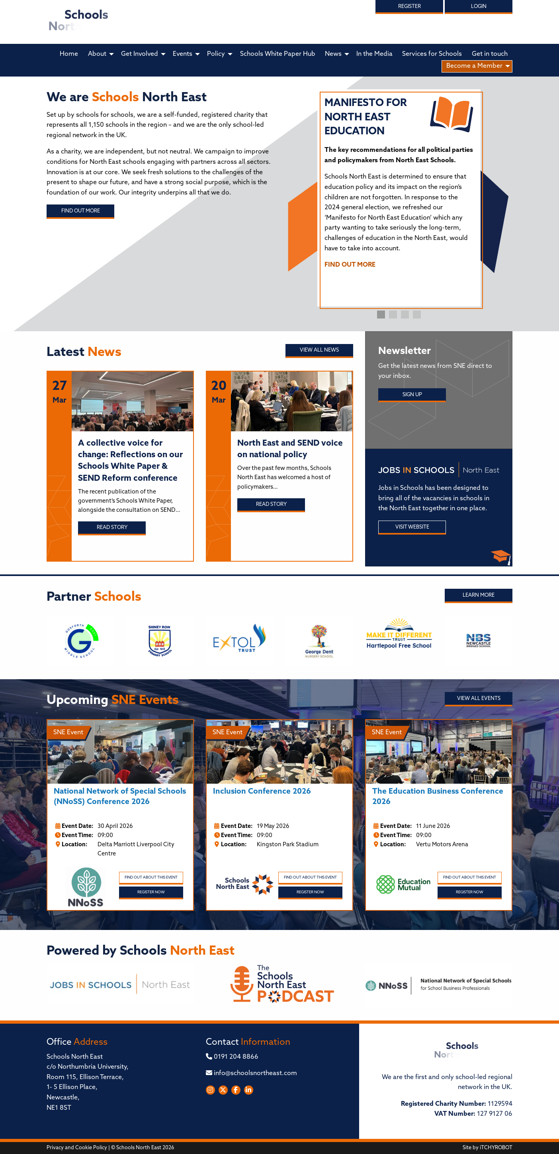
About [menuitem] (97, 54)
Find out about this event (151, 877)
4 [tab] (417, 314)
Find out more (80, 211)
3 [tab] (405, 314)
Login (479, 6)
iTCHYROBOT (496, 1147)
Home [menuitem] (69, 54)
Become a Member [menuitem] (474, 66)
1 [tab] (381, 314)
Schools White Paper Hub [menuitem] (277, 54)
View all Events (478, 698)
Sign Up (412, 394)
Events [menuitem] (182, 54)
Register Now (151, 892)
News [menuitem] (333, 54)
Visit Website (412, 527)
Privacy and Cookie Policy (77, 1147)
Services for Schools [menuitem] (432, 54)
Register (409, 6)
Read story (112, 527)
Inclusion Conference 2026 (262, 792)
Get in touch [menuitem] (490, 54)
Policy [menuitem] (216, 54)
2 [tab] (393, 314)
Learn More (478, 595)
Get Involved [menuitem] (139, 54)
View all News (319, 350)
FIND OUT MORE (349, 265)
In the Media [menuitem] (374, 54)
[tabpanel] (399, 187)
